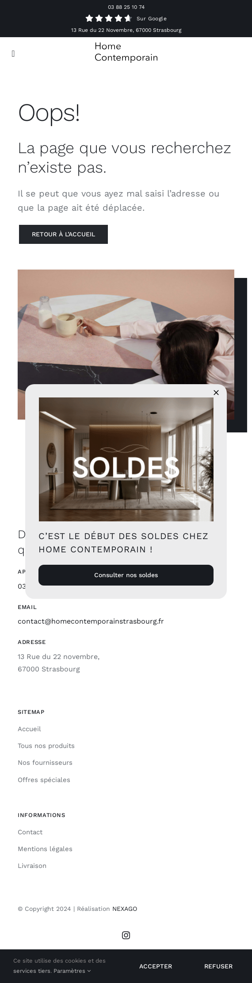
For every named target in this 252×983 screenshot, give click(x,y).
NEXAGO (124, 908)
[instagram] (126, 935)
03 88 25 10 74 (126, 7)
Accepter (155, 966)
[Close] (216, 393)
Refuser (218, 966)
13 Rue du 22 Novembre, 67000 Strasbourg (126, 30)
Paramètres (72, 971)
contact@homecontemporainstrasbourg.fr (91, 621)
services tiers (31, 971)
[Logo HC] (126, 46)
